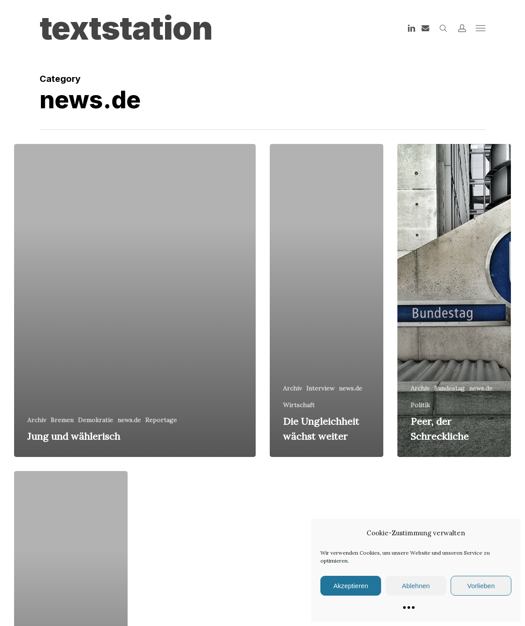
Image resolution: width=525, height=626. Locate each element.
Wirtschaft (299, 405)
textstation (126, 28)
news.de (129, 420)
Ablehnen (416, 585)
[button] (480, 28)
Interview (320, 388)
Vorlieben (481, 585)
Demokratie (95, 420)
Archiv (36, 420)
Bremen (62, 420)
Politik (420, 405)
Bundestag (449, 388)
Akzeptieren (350, 585)
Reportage (161, 420)
